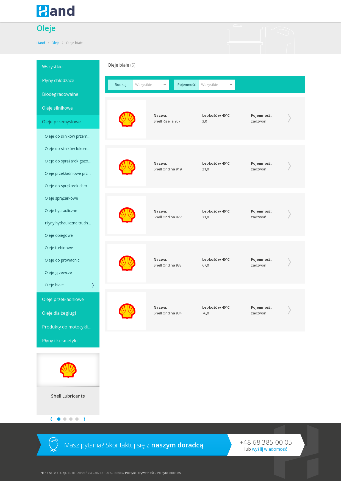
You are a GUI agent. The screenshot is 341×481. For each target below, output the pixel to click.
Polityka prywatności (140, 473)
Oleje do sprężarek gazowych (71, 161)
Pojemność (187, 84)
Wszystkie (52, 67)
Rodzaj (120, 84)
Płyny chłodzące (58, 80)
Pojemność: (261, 115)
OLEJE (141, 11)
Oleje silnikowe (57, 108)
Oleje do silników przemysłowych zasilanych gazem (72, 136)
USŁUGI (94, 11)
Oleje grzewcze (58, 272)
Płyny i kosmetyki (59, 341)
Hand (41, 42)
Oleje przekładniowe (63, 299)
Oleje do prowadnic (62, 260)
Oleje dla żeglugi (59, 313)
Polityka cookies (169, 473)
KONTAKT (179, 11)
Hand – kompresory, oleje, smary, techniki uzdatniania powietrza (55, 11)
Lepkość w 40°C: (217, 115)
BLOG (224, 11)
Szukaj (295, 11)
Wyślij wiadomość (269, 449)
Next (84, 419)
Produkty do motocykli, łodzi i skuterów (70, 327)
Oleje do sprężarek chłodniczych (72, 185)
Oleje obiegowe (59, 235)
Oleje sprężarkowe (61, 198)
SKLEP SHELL (203, 11)
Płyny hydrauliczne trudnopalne (72, 222)
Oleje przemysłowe (61, 122)
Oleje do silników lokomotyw (70, 148)
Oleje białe (54, 284)
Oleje (55, 42)
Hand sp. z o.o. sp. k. (55, 473)
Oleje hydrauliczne (61, 210)
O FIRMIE (159, 11)
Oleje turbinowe (59, 247)
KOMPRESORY (118, 11)
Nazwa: (160, 115)
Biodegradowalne (60, 94)
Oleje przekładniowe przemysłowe (72, 173)
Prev (51, 419)
